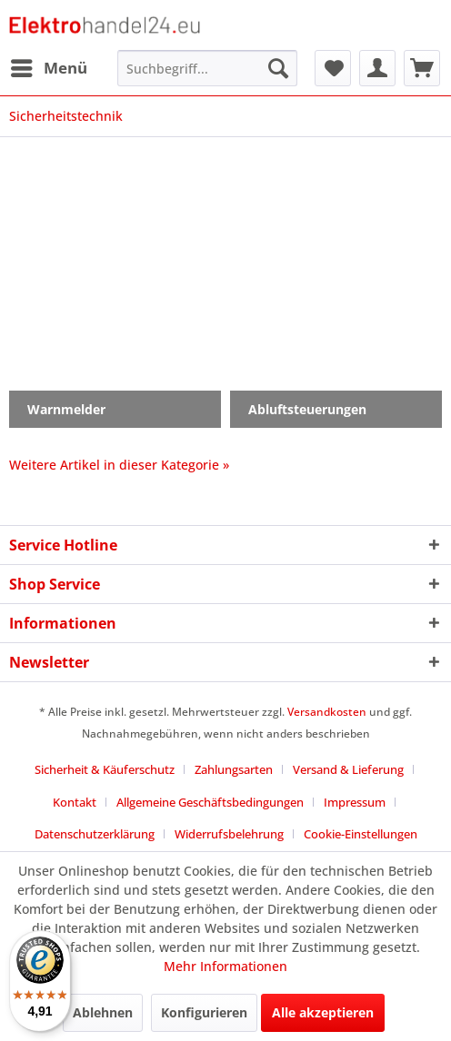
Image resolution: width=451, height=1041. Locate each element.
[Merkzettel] (333, 68)
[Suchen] (278, 68)
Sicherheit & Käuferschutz (105, 769)
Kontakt (74, 802)
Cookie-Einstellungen (360, 834)
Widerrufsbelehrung (229, 834)
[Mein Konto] (377, 68)
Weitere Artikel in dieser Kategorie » (119, 464)
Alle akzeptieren (323, 1012)
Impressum (355, 802)
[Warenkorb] (422, 68)
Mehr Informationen (225, 966)
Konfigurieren (204, 1012)
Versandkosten (326, 711)
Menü (49, 66)
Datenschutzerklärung (95, 834)
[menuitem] (48, 68)
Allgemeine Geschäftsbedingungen (210, 802)
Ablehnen (103, 1012)
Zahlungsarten (234, 769)
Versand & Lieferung (348, 769)
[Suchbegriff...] (207, 68)
